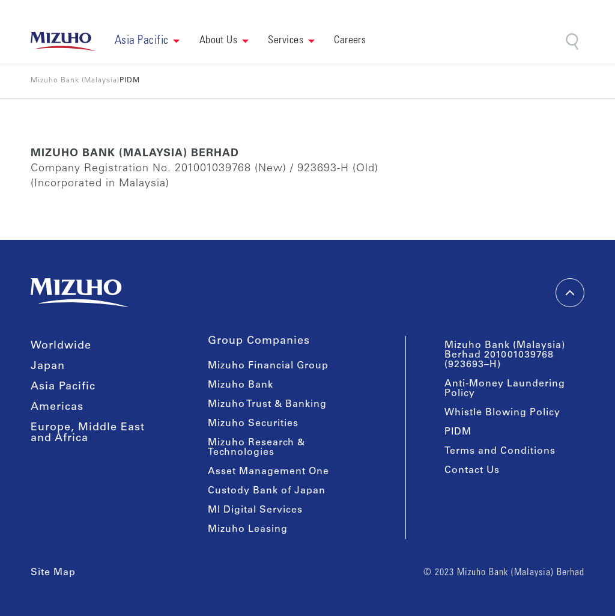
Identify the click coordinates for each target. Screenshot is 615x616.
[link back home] (63, 41)
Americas (57, 407)
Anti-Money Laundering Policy (504, 388)
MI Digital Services (255, 510)
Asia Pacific (63, 387)
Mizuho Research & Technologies (256, 447)
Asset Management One (268, 472)
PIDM (457, 432)
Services (285, 40)
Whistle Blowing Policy (502, 413)
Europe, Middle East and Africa (88, 433)
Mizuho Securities (253, 423)
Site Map (53, 573)
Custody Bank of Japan (267, 491)
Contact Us (472, 470)
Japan (48, 366)
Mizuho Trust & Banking (267, 404)
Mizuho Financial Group (268, 366)
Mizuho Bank (240, 385)
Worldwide (61, 346)
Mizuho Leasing (248, 529)
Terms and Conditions (500, 451)
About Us (218, 40)
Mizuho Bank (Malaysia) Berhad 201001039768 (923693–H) (504, 355)
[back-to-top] (570, 292)
